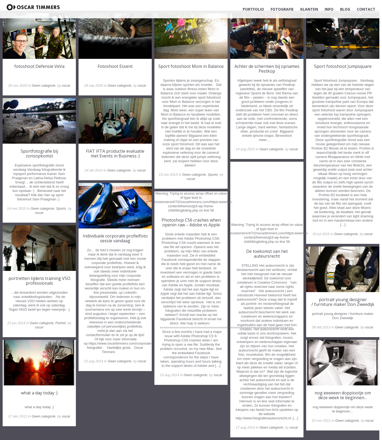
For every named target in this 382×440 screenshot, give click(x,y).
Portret (60, 323)
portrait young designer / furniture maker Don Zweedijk (342, 302)
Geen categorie (43, 85)
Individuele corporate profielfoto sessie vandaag (115, 238)
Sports (213, 175)
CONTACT (366, 9)
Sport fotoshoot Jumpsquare (343, 66)
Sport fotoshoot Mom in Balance (191, 66)
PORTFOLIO (253, 9)
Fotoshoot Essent (115, 66)
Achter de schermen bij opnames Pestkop (267, 68)
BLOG (345, 9)
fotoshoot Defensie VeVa (39, 66)
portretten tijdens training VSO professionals (39, 280)
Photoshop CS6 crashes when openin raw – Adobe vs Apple (191, 222)
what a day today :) (39, 393)
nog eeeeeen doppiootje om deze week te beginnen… (343, 395)
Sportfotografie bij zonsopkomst (39, 153)
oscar (66, 85)
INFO (329, 9)
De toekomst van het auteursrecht (267, 253)
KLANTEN (309, 9)
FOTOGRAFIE (282, 9)
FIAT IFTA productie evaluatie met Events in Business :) (115, 153)
